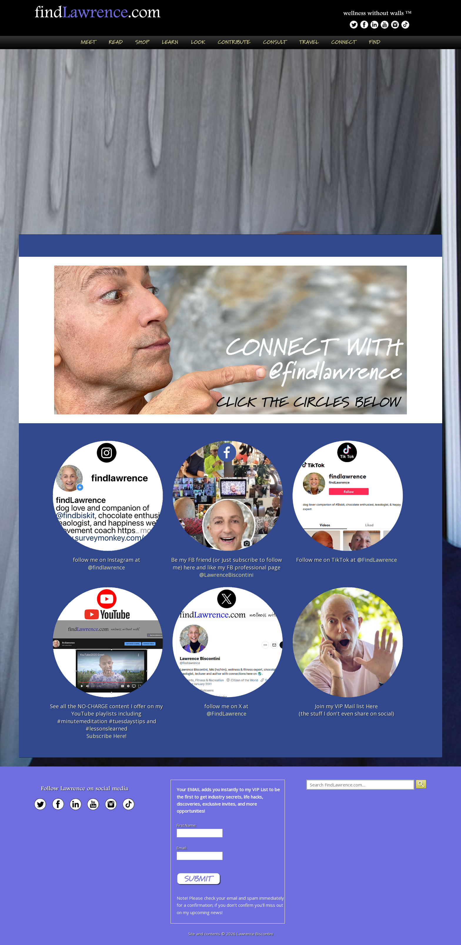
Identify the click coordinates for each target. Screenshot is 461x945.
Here (372, 706)
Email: (182, 848)
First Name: (186, 825)
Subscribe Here (105, 735)
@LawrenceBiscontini (226, 574)
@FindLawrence (377, 559)
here (189, 567)
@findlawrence (106, 567)
